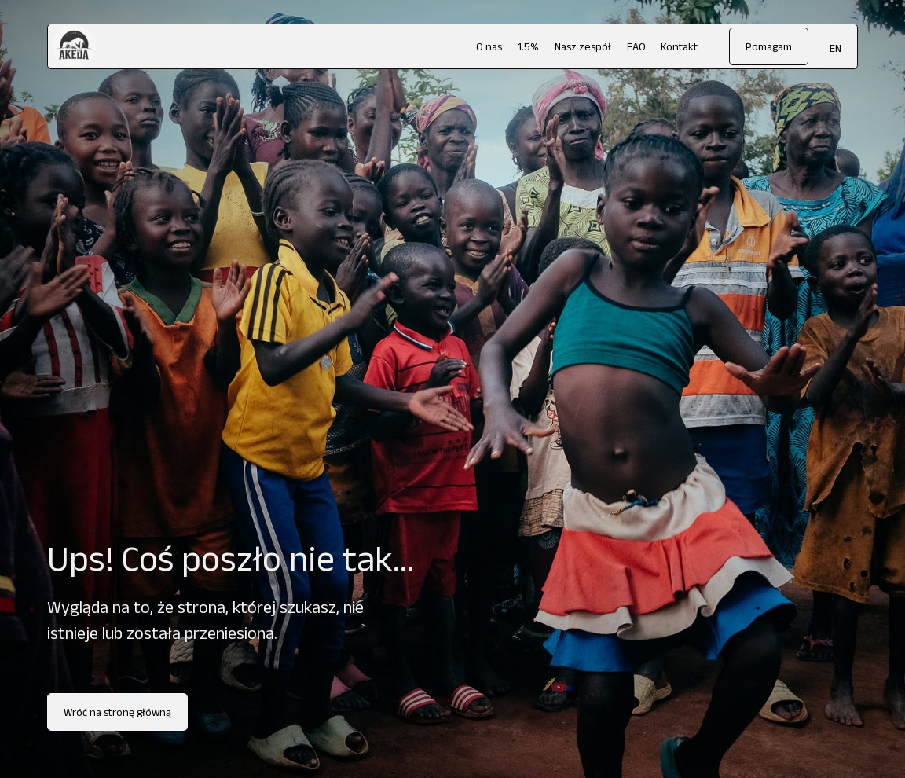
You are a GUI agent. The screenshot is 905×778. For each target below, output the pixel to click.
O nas (489, 46)
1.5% (528, 46)
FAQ (636, 46)
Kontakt (679, 46)
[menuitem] (835, 47)
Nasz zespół (583, 46)
